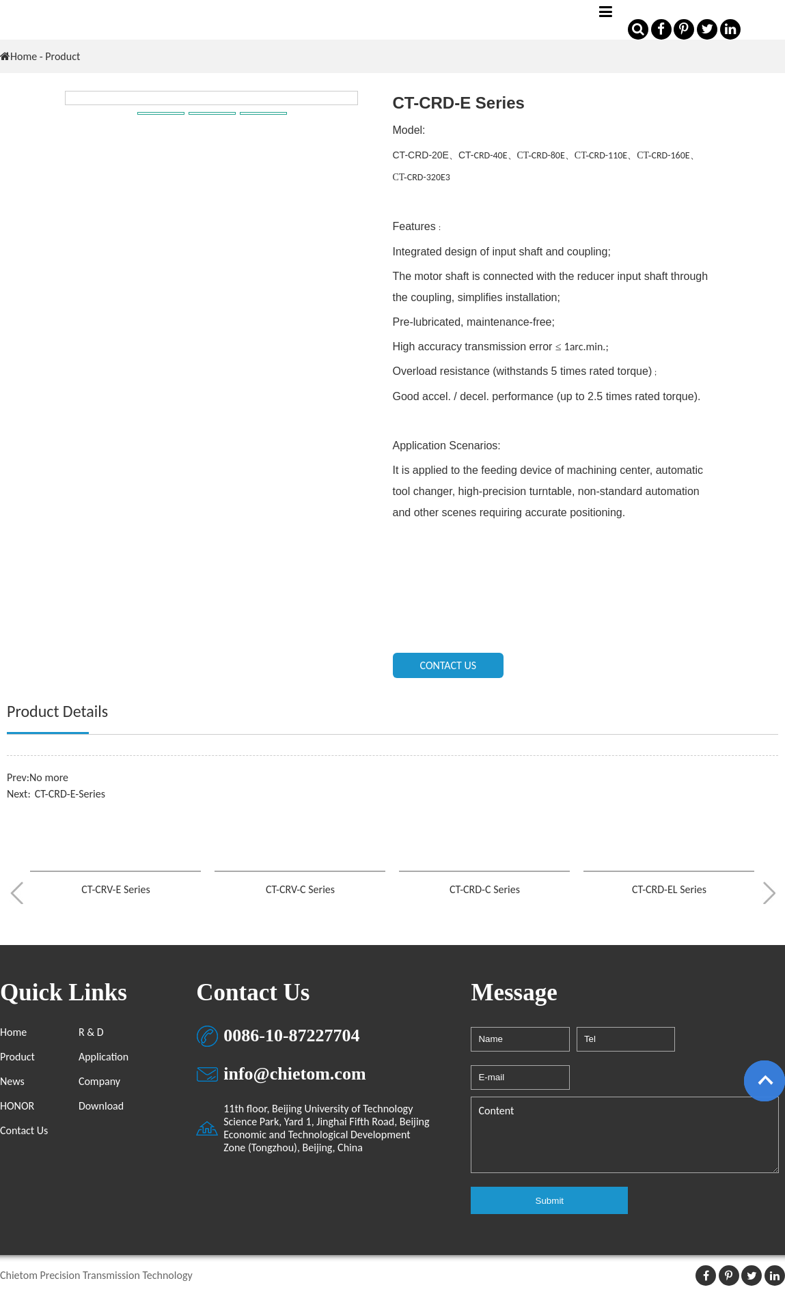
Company (99, 1081)
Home (23, 56)
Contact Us (24, 1130)
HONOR (17, 1105)
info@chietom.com (294, 1074)
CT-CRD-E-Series (70, 793)
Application (103, 1056)
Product (17, 1056)
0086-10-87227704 (291, 1035)
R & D (91, 1032)
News (12, 1081)
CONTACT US (448, 665)
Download (101, 1105)
